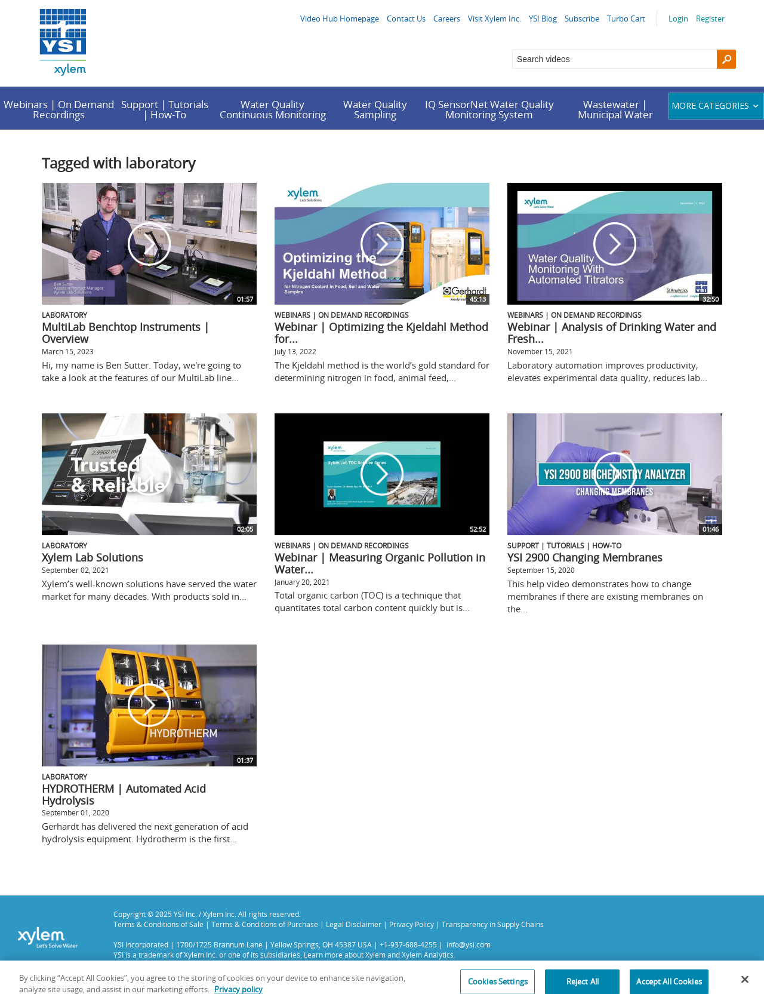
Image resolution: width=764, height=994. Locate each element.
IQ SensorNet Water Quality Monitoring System (489, 109)
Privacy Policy (411, 924)
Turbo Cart (626, 18)
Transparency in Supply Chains (493, 924)
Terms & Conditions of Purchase (264, 924)
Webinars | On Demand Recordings (59, 109)
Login (678, 18)
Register (710, 18)
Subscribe (582, 18)
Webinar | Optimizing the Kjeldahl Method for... (381, 333)
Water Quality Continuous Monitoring (273, 109)
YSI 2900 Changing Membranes (585, 557)
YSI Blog (543, 18)
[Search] (726, 59)
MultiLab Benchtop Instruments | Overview (126, 333)
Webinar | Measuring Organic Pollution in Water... (380, 563)
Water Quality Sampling (375, 109)
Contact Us (406, 18)
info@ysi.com (468, 944)
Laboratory (64, 315)
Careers (446, 18)
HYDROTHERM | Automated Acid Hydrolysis (124, 794)
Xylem (375, 954)
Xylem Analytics (428, 954)
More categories (716, 105)
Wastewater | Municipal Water (615, 109)
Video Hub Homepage (339, 18)
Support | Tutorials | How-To (164, 109)
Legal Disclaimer (353, 924)
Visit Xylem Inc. (494, 18)
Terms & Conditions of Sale (158, 924)
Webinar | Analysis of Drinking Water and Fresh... (611, 333)
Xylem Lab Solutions (92, 557)
